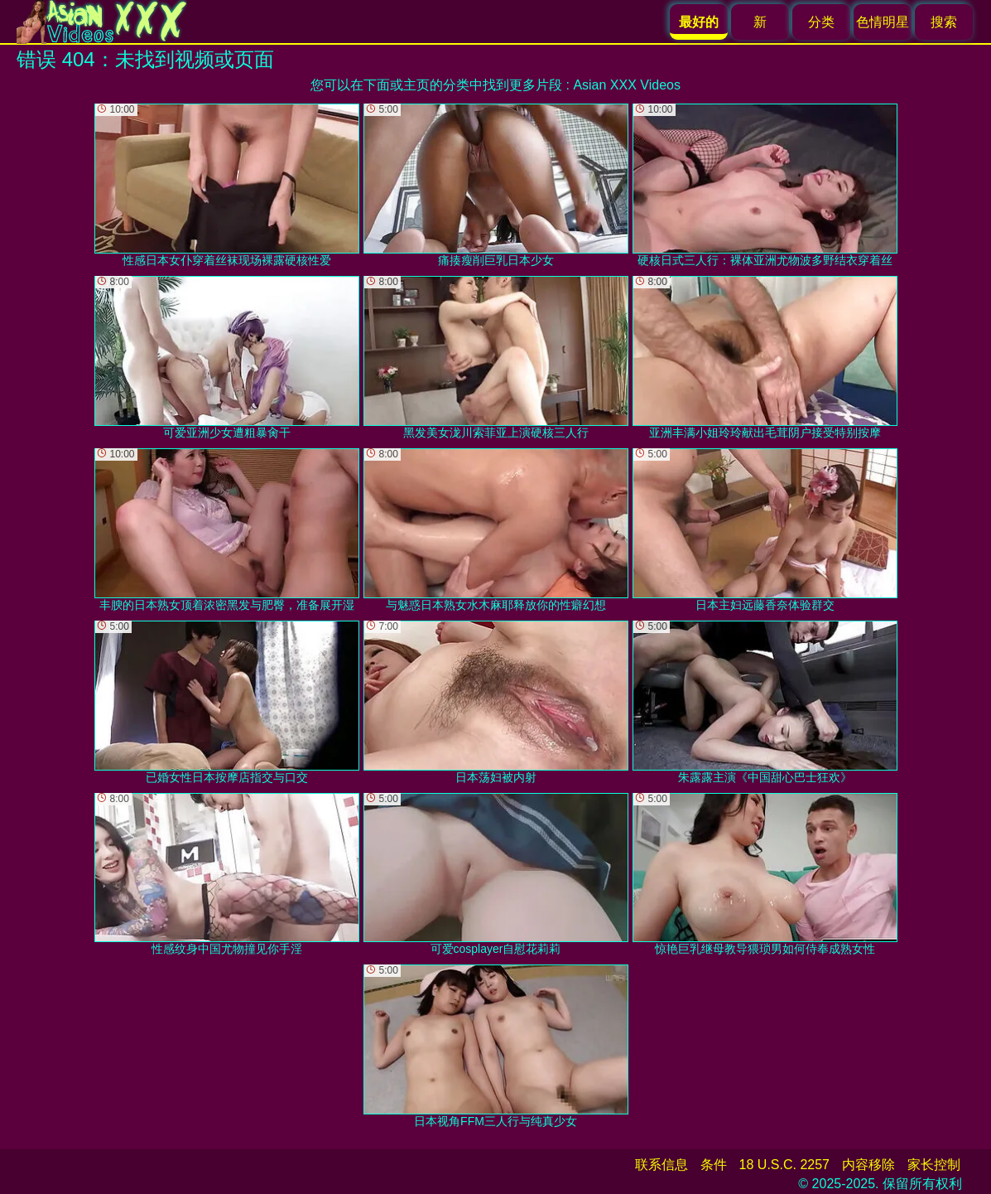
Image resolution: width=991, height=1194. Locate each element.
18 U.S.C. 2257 (784, 1165)
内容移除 (868, 1165)
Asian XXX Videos (627, 85)
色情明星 (882, 22)
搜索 (944, 22)
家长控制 (933, 1165)
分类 (821, 22)
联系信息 (661, 1165)
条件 (713, 1165)
